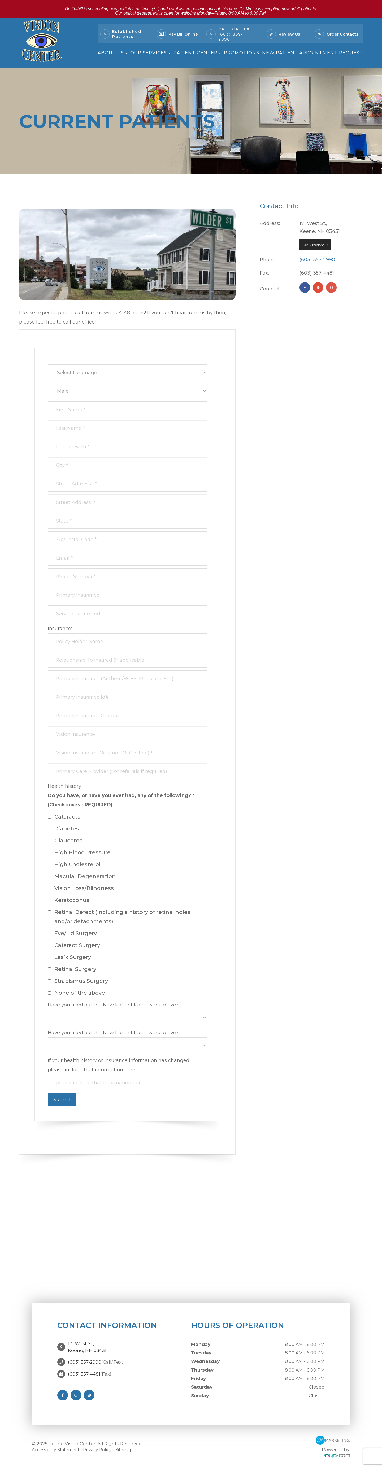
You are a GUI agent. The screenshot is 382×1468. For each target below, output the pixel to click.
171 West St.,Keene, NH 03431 (87, 1345)
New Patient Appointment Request (312, 52)
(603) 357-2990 (317, 260)
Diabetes (63, 828)
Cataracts (64, 816)
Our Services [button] (150, 52)
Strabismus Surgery (78, 981)
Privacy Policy (104, 1449)
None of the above (76, 993)
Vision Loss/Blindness (81, 888)
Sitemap (133, 1449)
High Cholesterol (74, 864)
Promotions (241, 52)
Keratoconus (68, 900)
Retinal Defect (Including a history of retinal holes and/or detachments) (119, 917)
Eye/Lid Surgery (72, 933)
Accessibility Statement (59, 1449)
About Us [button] (112, 52)
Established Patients (127, 34)
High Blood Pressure (79, 852)
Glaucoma (65, 840)
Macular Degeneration (82, 876)
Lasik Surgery (69, 957)
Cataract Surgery (74, 945)
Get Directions (313, 245)
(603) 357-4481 (84, 1370)
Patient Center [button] (197, 52)
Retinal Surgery (72, 969)
